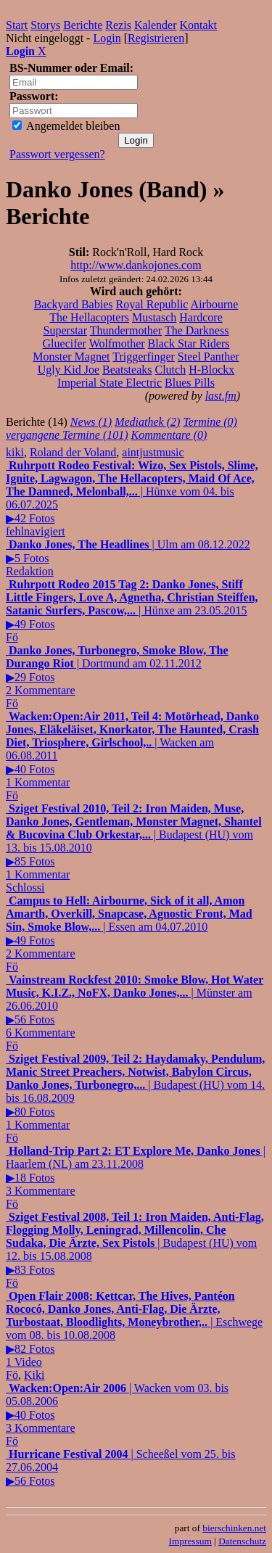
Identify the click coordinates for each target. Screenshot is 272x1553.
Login (106, 38)
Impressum (190, 1541)
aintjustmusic (153, 452)
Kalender (155, 25)
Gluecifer (64, 343)
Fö (12, 637)
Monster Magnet (71, 356)
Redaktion (30, 571)
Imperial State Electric (109, 382)
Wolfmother (117, 343)
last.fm (220, 396)
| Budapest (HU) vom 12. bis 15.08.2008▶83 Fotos (135, 1243)
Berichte (82, 25)
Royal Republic (151, 304)
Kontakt (199, 25)
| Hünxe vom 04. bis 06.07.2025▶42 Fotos (132, 491)
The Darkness (196, 330)
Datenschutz (242, 1541)
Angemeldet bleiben (66, 126)
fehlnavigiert (35, 531)
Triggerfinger (143, 356)
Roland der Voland (73, 452)
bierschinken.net (234, 1528)
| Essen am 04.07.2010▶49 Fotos (129, 927)
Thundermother (126, 330)
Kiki (34, 1375)
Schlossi (25, 887)
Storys (45, 25)
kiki (15, 452)
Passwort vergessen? (57, 154)
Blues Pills (190, 382)
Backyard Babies (73, 304)
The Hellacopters (89, 317)
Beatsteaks (127, 369)
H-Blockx (211, 369)
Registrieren (156, 38)
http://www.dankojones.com (135, 265)
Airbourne (215, 304)
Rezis (118, 25)
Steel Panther (208, 356)
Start (17, 25)
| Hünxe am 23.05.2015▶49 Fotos (132, 604)
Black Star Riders (189, 343)
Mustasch (154, 317)
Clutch (170, 369)
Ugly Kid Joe (68, 369)
